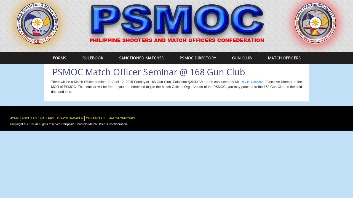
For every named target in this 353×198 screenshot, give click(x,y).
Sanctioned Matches (141, 58)
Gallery (47, 118)
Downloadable (70, 118)
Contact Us (96, 118)
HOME (14, 118)
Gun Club (242, 58)
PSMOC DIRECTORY (198, 58)
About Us (29, 118)
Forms (59, 58)
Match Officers (284, 58)
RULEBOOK (92, 58)
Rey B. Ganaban (252, 82)
